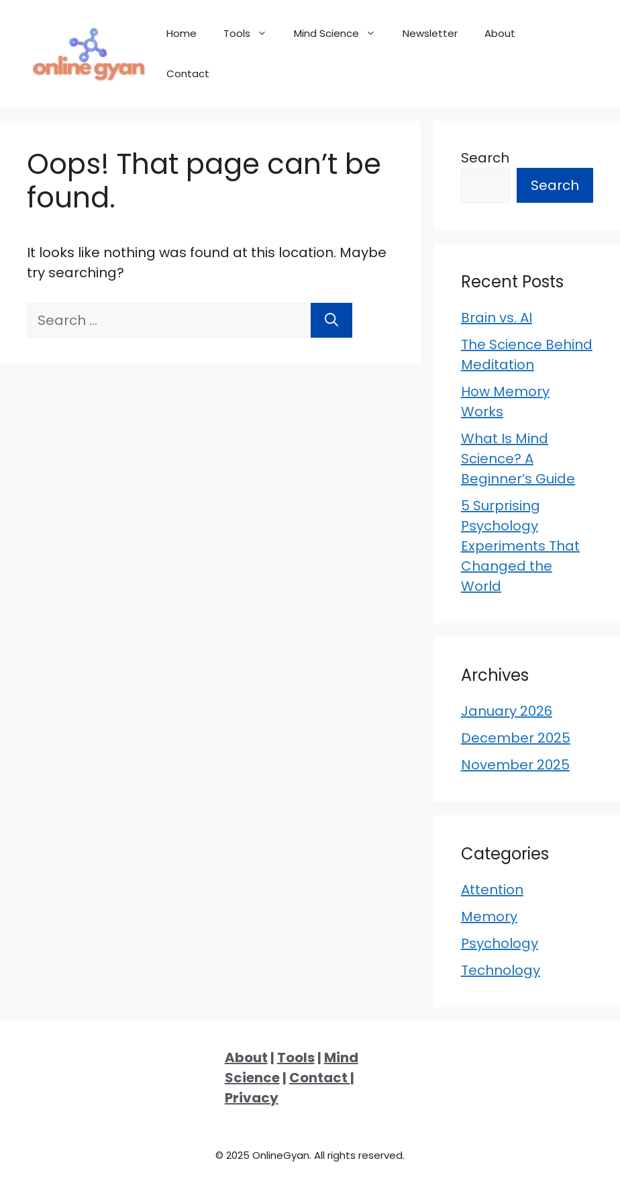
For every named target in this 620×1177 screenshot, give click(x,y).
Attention (492, 889)
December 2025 (515, 737)
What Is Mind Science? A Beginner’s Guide (518, 458)
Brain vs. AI (496, 317)
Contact (187, 73)
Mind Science (341, 33)
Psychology (499, 943)
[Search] (331, 320)
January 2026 (506, 711)
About (499, 33)
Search (485, 157)
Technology (500, 970)
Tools (251, 33)
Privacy (251, 1097)
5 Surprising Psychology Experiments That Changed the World (520, 546)
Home (181, 33)
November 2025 (515, 764)
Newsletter (430, 33)
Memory (489, 916)
